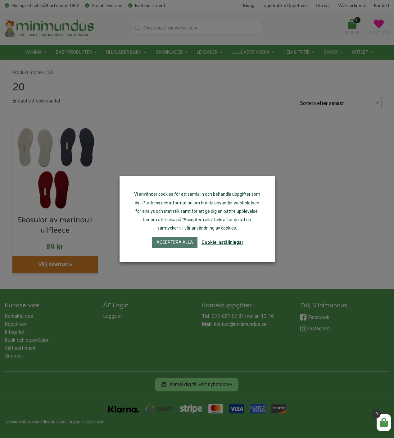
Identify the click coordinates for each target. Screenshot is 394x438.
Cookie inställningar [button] (222, 242)
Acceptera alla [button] (174, 242)
